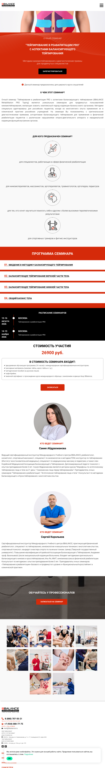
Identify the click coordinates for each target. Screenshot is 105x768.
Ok (9, 758)
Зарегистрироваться (52, 71)
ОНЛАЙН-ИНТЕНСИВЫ (9, 762)
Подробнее (28, 754)
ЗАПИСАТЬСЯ (52, 387)
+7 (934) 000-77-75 (14, 724)
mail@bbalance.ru (10, 728)
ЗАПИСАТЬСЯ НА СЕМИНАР (51, 602)
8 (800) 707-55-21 (12, 718)
